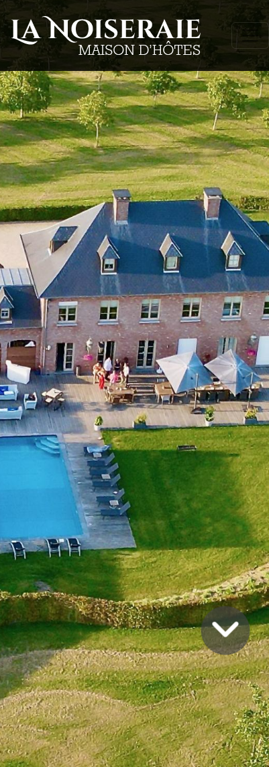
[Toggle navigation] (250, 35)
